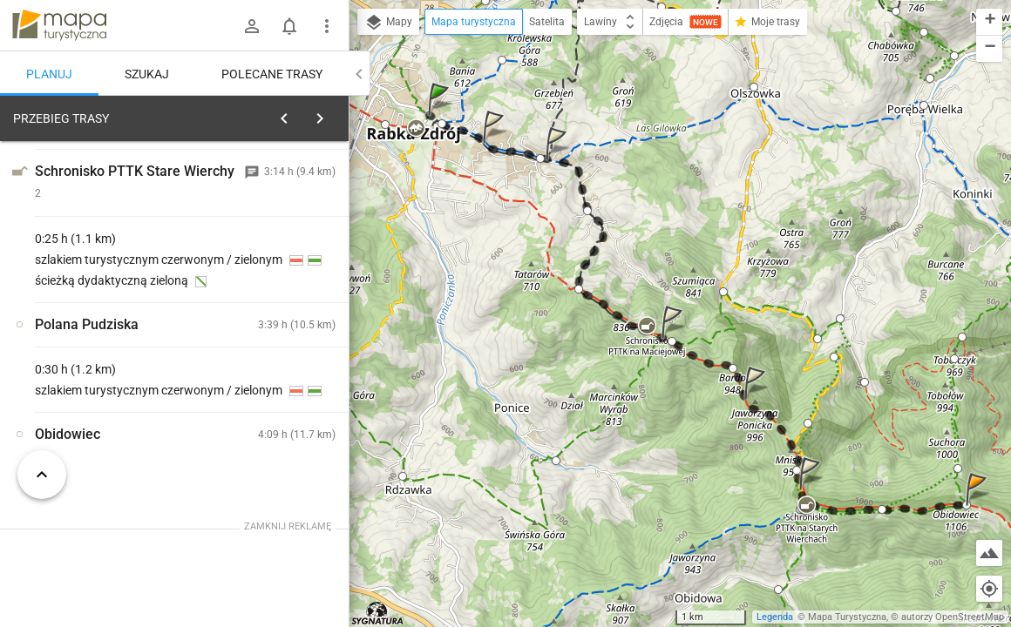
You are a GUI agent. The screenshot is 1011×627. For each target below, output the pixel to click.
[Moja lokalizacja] (989, 589)
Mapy (388, 22)
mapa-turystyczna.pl (59, 25)
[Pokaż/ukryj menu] (327, 26)
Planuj (49, 74)
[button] (441, 116)
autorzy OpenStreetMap (952, 617)
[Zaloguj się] (252, 26)
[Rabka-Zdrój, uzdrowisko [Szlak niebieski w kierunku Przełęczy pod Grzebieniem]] (279, 423)
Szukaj (147, 74)
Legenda (775, 617)
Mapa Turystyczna (847, 617)
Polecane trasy (271, 74)
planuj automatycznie (279, 240)
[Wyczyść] (329, 114)
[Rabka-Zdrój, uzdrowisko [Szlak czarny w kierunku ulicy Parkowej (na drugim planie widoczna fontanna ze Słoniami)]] (279, 349)
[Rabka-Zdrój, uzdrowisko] (104, 386)
